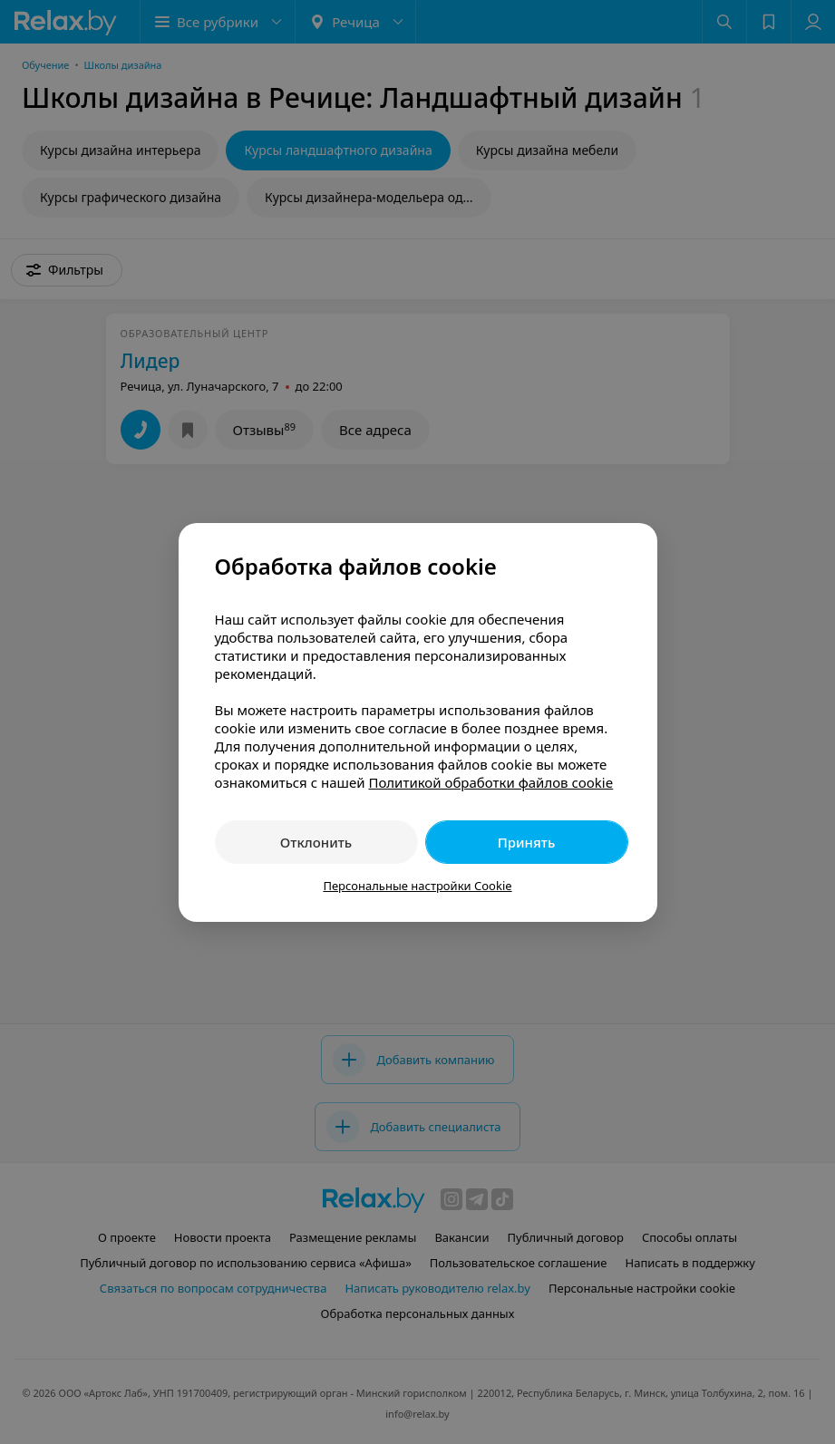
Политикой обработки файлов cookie (490, 782)
